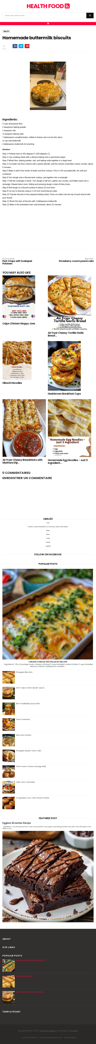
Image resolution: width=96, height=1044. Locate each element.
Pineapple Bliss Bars (24, 672)
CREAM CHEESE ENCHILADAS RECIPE (48, 661)
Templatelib (73, 1031)
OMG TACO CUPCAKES (25, 782)
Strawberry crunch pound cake (75, 260)
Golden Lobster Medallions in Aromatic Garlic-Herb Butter (48, 527)
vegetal (48, 546)
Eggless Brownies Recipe (16, 823)
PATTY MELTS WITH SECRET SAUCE (30, 688)
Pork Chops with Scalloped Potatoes (20, 261)
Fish (48, 523)
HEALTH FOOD (48, 6)
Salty (6, 31)
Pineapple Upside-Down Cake (28, 750)
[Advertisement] (48, 223)
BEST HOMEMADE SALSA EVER (28, 703)
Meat (48, 530)
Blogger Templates (48, 1031)
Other (48, 534)
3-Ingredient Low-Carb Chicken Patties (32, 798)
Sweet (48, 542)
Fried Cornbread (23, 719)
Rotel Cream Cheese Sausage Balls (31, 766)
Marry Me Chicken (23, 735)
